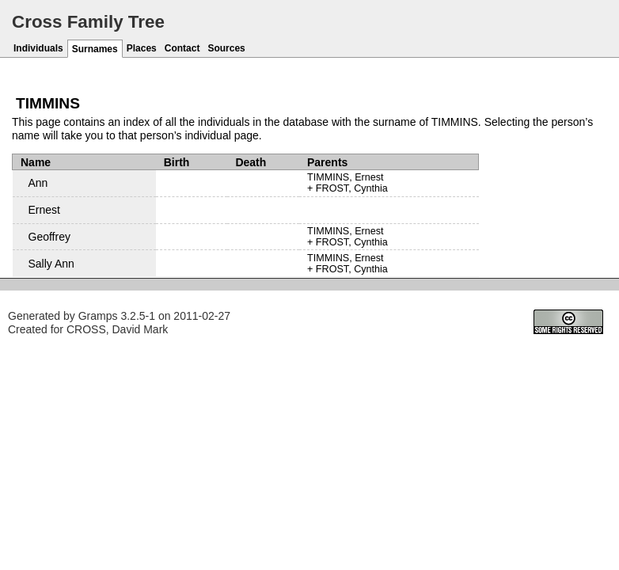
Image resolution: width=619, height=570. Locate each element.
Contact (182, 48)
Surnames (95, 49)
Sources (226, 48)
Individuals (38, 48)
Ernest (44, 209)
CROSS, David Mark (117, 329)
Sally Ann (51, 263)
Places (142, 48)
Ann (38, 183)
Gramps (98, 316)
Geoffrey (49, 236)
